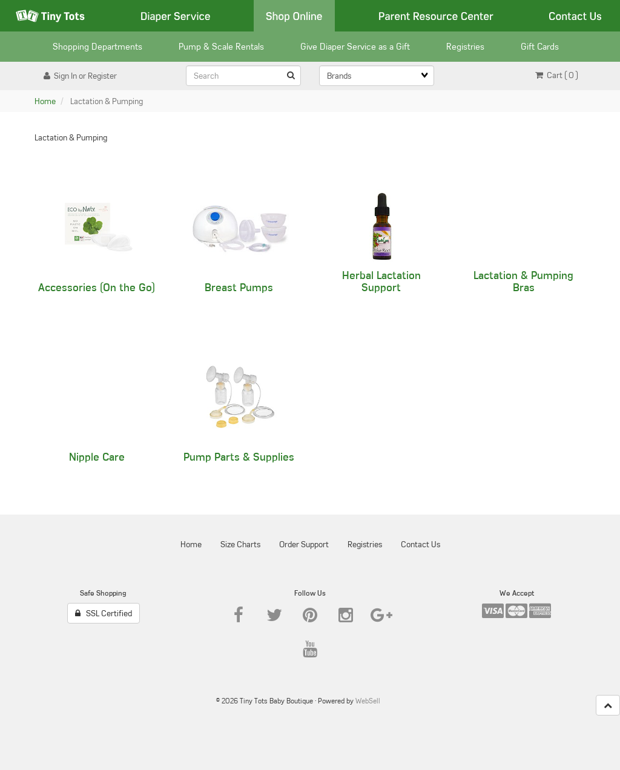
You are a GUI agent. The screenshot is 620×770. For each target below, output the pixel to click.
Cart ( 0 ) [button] (556, 75)
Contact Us (575, 15)
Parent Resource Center (436, 15)
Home (45, 101)
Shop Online (294, 15)
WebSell (367, 700)
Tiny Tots (50, 15)
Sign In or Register (80, 75)
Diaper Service (175, 15)
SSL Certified (103, 613)
